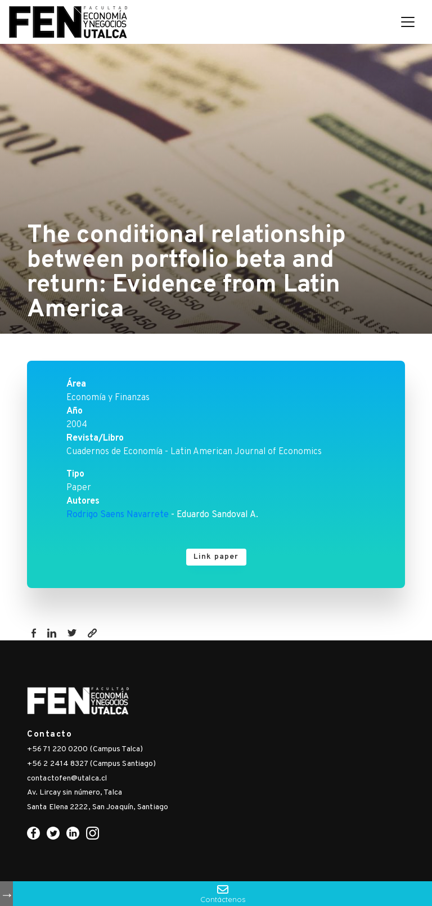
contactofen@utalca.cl (67, 778)
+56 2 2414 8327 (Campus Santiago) (91, 764)
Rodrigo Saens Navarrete (117, 515)
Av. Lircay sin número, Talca (74, 792)
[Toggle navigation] (408, 22)
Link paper (216, 557)
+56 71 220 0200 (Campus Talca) (85, 749)
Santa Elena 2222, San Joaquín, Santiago (97, 807)
